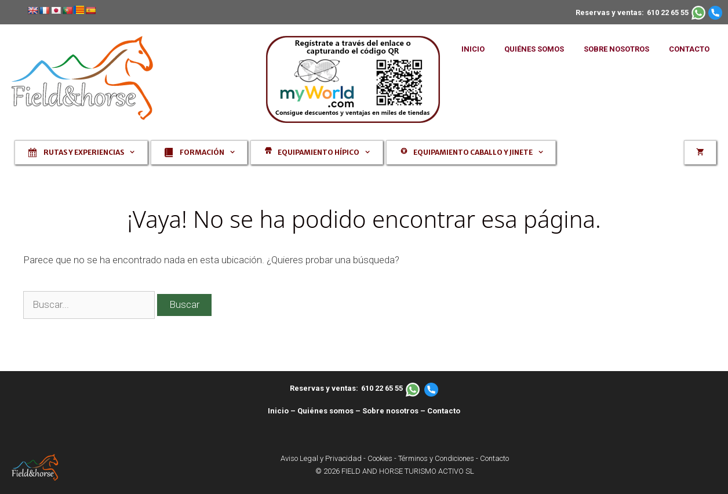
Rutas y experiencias (87, 152)
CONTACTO (689, 49)
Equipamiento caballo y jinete (477, 152)
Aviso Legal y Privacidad (321, 458)
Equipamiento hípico (323, 152)
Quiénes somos (325, 410)
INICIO (473, 49)
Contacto (443, 410)
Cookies (379, 458)
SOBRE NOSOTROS (616, 49)
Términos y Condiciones (436, 458)
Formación (205, 152)
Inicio (278, 410)
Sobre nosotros (390, 410)
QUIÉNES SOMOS (534, 49)
